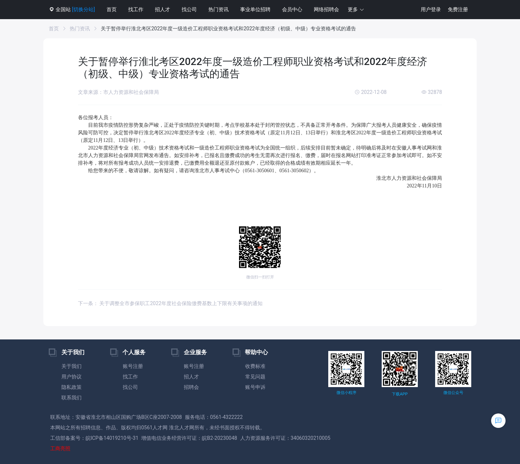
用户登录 (431, 9)
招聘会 (191, 387)
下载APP (399, 394)
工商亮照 (60, 448)
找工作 (135, 9)
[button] (356, 9)
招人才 (162, 9)
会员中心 (292, 9)
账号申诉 (255, 387)
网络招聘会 (326, 9)
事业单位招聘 (255, 9)
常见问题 (255, 377)
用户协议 (71, 377)
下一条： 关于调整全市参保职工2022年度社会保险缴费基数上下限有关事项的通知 (170, 303)
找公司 (189, 9)
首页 (112, 9)
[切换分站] (83, 9)
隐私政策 (71, 387)
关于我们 (71, 366)
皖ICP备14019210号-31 (112, 438)
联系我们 (71, 397)
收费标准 (255, 366)
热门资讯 (218, 9)
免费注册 (458, 9)
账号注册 (133, 366)
